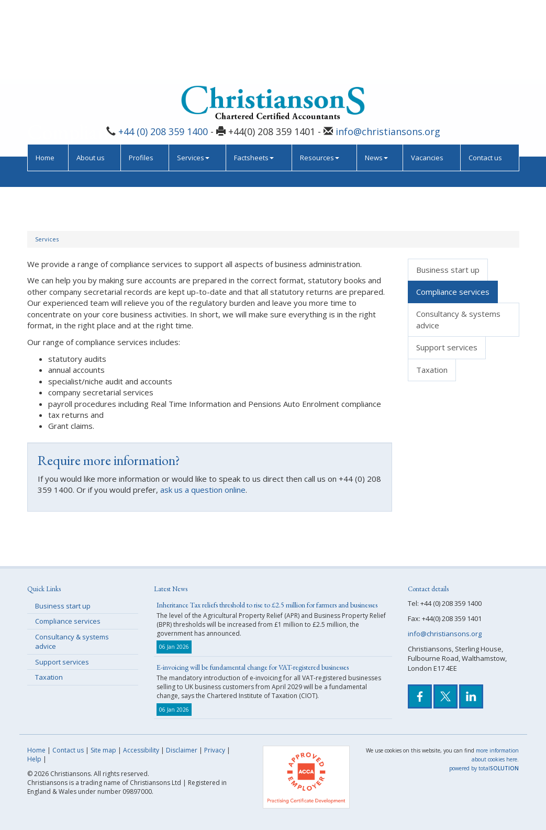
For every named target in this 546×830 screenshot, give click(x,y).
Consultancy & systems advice (458, 319)
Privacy (214, 750)
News (376, 82)
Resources (319, 82)
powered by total (484, 768)
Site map (103, 750)
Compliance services (452, 291)
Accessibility (141, 750)
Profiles (141, 82)
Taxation (432, 369)
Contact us (485, 82)
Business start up (448, 269)
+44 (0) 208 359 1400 (163, 57)
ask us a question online (203, 489)
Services (193, 82)
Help (34, 759)
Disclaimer (181, 750)
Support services (446, 347)
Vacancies (427, 82)
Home (45, 82)
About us (90, 82)
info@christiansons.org (388, 57)
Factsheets (254, 82)
